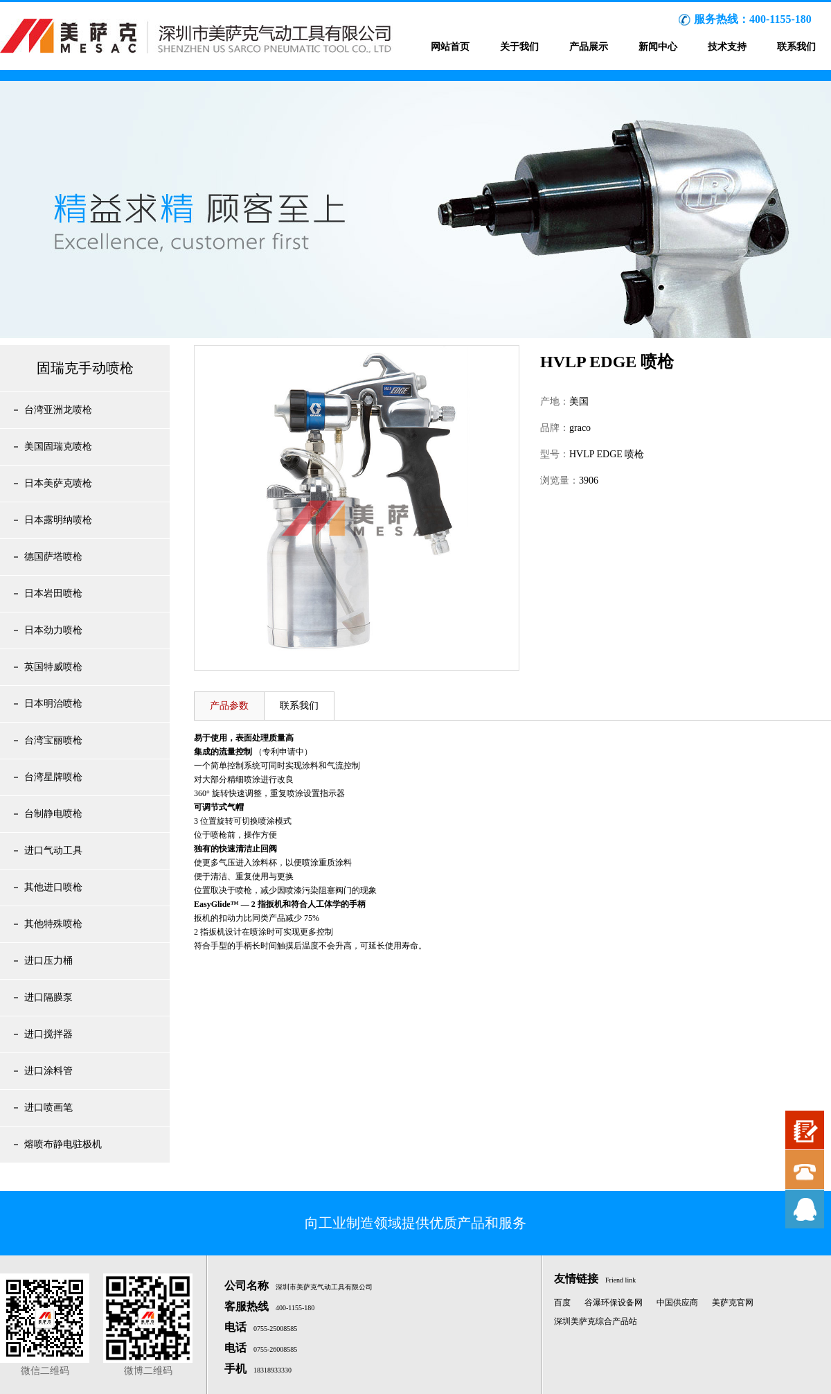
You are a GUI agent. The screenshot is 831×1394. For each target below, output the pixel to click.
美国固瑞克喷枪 (58, 446)
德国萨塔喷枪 (53, 557)
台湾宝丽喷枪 (53, 740)
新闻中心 (657, 47)
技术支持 (727, 47)
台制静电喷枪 (53, 814)
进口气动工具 (53, 850)
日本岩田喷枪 (53, 593)
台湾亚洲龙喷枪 (58, 410)
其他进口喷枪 (53, 887)
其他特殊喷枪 (53, 924)
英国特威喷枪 (53, 667)
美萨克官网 (732, 1302)
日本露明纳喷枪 (58, 520)
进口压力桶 (48, 960)
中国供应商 (677, 1302)
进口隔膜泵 (48, 997)
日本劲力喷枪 (53, 630)
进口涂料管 (48, 1071)
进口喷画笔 (48, 1107)
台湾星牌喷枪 (53, 777)
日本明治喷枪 (53, 703)
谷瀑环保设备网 (613, 1302)
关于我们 (519, 47)
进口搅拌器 (48, 1034)
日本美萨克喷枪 (58, 483)
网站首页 (450, 47)
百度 (562, 1302)
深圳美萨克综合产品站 (595, 1321)
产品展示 (588, 47)
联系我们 (796, 47)
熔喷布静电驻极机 (63, 1144)
